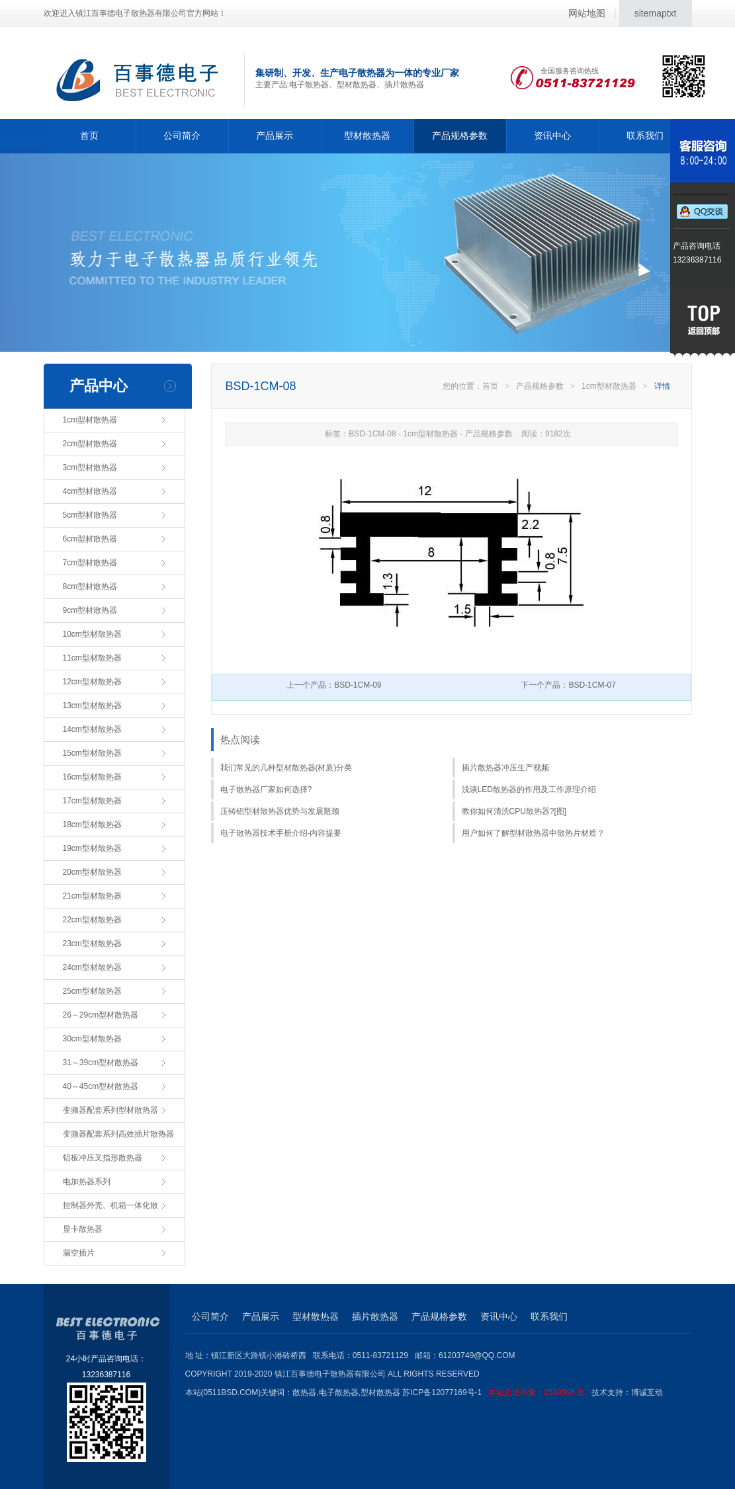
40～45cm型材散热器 (101, 1086)
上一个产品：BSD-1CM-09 (333, 685)
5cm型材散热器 (90, 515)
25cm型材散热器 (92, 991)
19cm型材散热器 (92, 848)
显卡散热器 (83, 1229)
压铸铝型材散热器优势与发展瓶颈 (279, 811)
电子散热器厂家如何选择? (266, 789)
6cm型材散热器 (90, 538)
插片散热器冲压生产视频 (505, 767)
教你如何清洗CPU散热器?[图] (514, 811)
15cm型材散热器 (92, 753)
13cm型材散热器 (92, 705)
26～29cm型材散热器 (101, 1015)
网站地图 (586, 13)
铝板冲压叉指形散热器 (102, 1157)
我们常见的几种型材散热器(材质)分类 (286, 767)
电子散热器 (339, 1392)
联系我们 (645, 135)
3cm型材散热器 (90, 467)
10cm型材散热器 (92, 634)
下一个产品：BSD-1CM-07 (568, 685)
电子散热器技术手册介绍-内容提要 (281, 833)
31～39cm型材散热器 (101, 1062)
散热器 (304, 1392)
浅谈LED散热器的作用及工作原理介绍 (529, 789)
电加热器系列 (86, 1181)
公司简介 (181, 135)
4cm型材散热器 (90, 491)
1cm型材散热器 (90, 419)
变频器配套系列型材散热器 (110, 1110)
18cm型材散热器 (92, 824)
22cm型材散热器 (92, 919)
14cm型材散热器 (92, 729)
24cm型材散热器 (92, 967)
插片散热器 (375, 1316)
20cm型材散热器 (92, 872)
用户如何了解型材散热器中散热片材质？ (533, 833)
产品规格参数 (460, 135)
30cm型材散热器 (92, 1038)
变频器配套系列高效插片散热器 (118, 1134)
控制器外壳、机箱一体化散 (110, 1205)
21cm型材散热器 (92, 896)
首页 (89, 135)
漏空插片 (79, 1253)
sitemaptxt (655, 13)
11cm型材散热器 (92, 658)
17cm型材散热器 (92, 800)
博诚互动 (647, 1392)
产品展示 (274, 135)
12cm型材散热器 (92, 681)
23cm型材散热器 (92, 943)
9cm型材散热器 (90, 610)
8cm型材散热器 (90, 586)
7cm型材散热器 (90, 562)
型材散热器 (367, 135)
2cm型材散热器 (90, 443)
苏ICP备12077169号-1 (496, 1392)
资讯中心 (552, 135)
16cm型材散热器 (92, 777)
